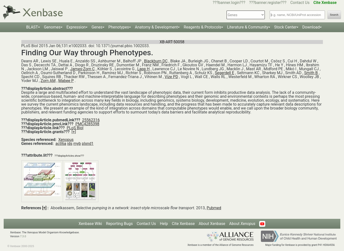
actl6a (60, 143)
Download (311, 27)
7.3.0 (23, 236)
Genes (96, 27)
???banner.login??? (229, 2)
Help (164, 223)
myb (77, 143)
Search (334, 14)
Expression (76, 27)
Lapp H (143, 69)
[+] (74, 131)
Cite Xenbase (183, 223)
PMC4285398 (87, 124)
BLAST (32, 27)
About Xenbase (212, 223)
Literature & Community (247, 27)
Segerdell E (224, 72)
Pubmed (214, 208)
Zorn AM (48, 80)
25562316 (91, 120)
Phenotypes (118, 27)
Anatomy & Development (156, 27)
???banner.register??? (267, 2)
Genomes (52, 27)
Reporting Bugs (119, 223)
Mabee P (66, 80)
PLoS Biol (75, 128)
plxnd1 (88, 143)
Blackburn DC (155, 61)
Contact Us (300, 2)
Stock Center (285, 27)
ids (69, 143)
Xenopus (66, 139)
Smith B (311, 72)
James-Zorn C (82, 69)
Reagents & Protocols (202, 27)
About (242, 223)
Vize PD (171, 76)
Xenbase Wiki (90, 223)
